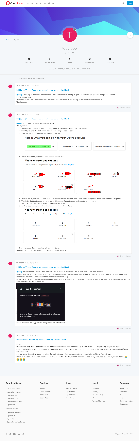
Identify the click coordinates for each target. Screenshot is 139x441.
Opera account (45, 391)
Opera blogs (70, 391)
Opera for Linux (13, 398)
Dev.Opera (70, 398)
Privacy (95, 391)
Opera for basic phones (16, 422)
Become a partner (126, 401)
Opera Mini (11, 416)
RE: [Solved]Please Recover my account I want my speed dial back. (42, 90)
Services (44, 383)
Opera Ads (44, 398)
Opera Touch (12, 419)
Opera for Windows (14, 392)
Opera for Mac (12, 395)
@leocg (19, 95)
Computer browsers (13, 388)
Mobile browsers (12, 409)
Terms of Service (98, 401)
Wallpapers (44, 395)
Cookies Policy (97, 395)
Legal (95, 383)
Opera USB (11, 405)
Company (124, 383)
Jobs (121, 395)
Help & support (71, 388)
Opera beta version (14, 401)
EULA (94, 398)
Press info (123, 391)
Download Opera (14, 383)
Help (68, 383)
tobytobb (20, 86)
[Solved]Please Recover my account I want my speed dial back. (41, 339)
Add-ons (43, 388)
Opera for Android (14, 412)
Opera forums (71, 395)
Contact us (124, 404)
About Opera (124, 388)
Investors (123, 398)
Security (95, 388)
